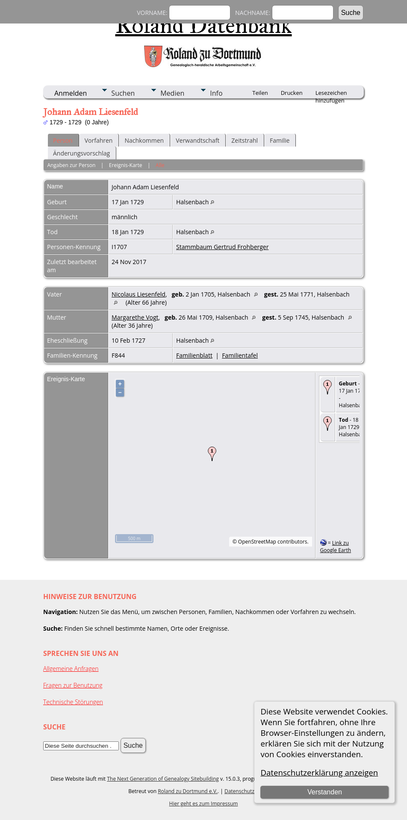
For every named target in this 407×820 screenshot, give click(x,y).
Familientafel (240, 355)
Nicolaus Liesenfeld (138, 294)
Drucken (292, 93)
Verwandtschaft (197, 140)
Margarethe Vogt (135, 317)
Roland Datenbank (203, 25)
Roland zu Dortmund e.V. (188, 791)
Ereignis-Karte (125, 165)
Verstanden (324, 792)
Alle (160, 165)
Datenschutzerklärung (250, 791)
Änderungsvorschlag (81, 153)
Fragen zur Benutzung (73, 685)
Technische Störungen (73, 702)
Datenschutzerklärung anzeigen (319, 772)
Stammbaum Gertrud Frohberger (222, 247)
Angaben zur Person (71, 165)
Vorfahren (99, 140)
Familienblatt (194, 355)
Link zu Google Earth (335, 546)
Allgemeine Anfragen (71, 668)
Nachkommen (144, 140)
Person (63, 140)
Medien (172, 93)
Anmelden (70, 93)
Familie (279, 140)
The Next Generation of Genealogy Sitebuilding (163, 778)
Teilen (260, 93)
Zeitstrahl (244, 140)
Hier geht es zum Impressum (203, 803)
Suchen (123, 93)
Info (216, 93)
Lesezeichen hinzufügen (331, 93)
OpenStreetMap (257, 541)
